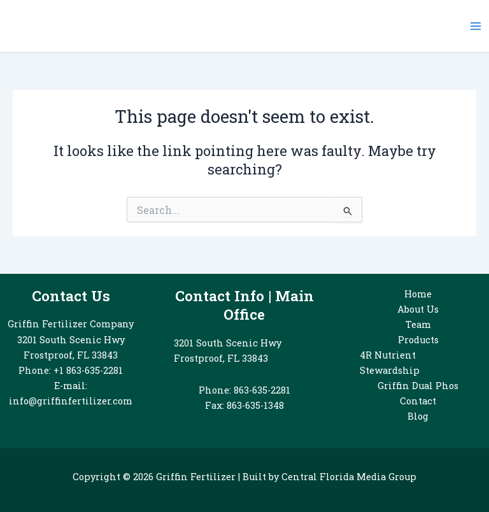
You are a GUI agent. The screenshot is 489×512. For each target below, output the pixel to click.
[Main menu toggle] (475, 26)
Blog (418, 416)
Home (418, 294)
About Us (418, 309)
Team (418, 324)
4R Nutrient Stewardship (390, 362)
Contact (418, 401)
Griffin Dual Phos (418, 386)
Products (418, 340)
